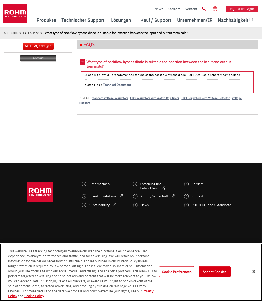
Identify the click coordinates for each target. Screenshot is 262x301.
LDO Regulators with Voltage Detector (205, 98)
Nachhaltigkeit (233, 20)
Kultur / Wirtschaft (154, 196)
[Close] (253, 271)
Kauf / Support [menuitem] (155, 20)
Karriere (174, 9)
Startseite (11, 32)
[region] (131, 272)
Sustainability (99, 205)
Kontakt (191, 9)
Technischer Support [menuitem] (83, 20)
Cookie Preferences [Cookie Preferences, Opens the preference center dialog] (176, 271)
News (158, 9)
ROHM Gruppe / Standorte (211, 205)
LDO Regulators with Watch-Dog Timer (154, 98)
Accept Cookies (214, 271)
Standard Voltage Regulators (110, 98)
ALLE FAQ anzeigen (38, 46)
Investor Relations (102, 196)
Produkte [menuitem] (46, 20)
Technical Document (117, 85)
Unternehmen (99, 184)
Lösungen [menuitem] (121, 20)
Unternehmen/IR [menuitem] (195, 20)
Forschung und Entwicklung (151, 186)
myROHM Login (242, 8)
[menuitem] (233, 20)
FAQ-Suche (31, 33)
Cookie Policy (34, 295)
